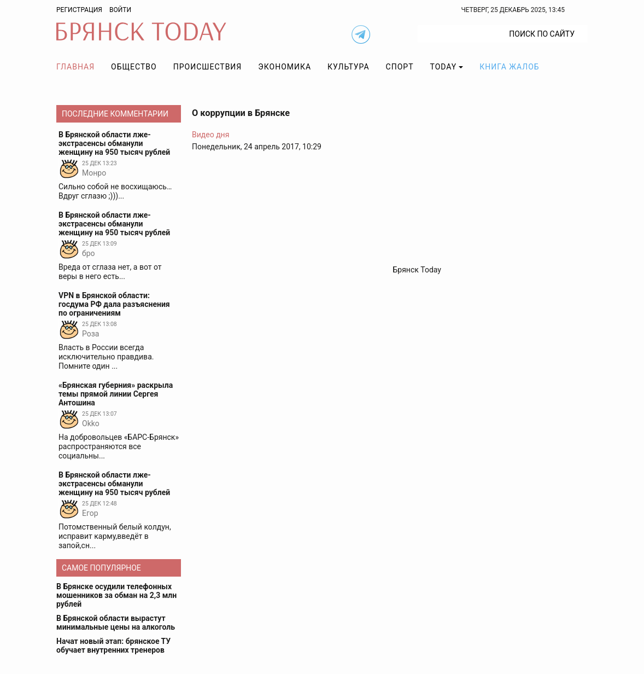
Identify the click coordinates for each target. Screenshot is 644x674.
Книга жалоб (509, 66)
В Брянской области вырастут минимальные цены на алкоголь (115, 622)
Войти (120, 10)
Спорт (400, 66)
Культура (348, 66)
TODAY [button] (443, 66)
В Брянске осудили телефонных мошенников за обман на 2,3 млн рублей (116, 595)
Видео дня (210, 134)
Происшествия (207, 66)
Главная (75, 66)
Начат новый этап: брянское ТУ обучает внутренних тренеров (113, 645)
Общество (134, 66)
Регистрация (79, 10)
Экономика (284, 66)
